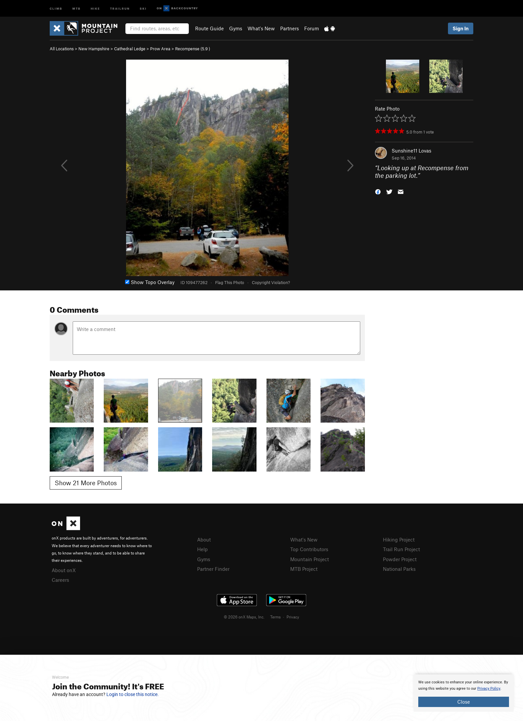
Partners (289, 28)
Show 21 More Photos (86, 483)
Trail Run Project (401, 549)
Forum (311, 28)
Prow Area (160, 48)
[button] (378, 191)
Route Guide (209, 28)
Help (202, 549)
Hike (95, 8)
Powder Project (400, 559)
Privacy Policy (488, 688)
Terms (275, 616)
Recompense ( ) (192, 48)
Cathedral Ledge (129, 48)
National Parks (399, 569)
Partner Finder (213, 569)
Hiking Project (399, 539)
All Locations (62, 48)
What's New (261, 28)
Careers (60, 580)
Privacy (293, 616)
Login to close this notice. (132, 694)
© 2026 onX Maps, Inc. (244, 616)
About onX (64, 570)
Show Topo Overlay (149, 282)
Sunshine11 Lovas (411, 151)
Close (463, 702)
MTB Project (304, 569)
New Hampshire (93, 48)
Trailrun (120, 8)
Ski (143, 8)
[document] (463, 693)
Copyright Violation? (271, 282)
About (204, 539)
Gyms (235, 28)
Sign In (461, 28)
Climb (56, 8)
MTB (76, 8)
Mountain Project (309, 559)
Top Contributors (309, 549)
